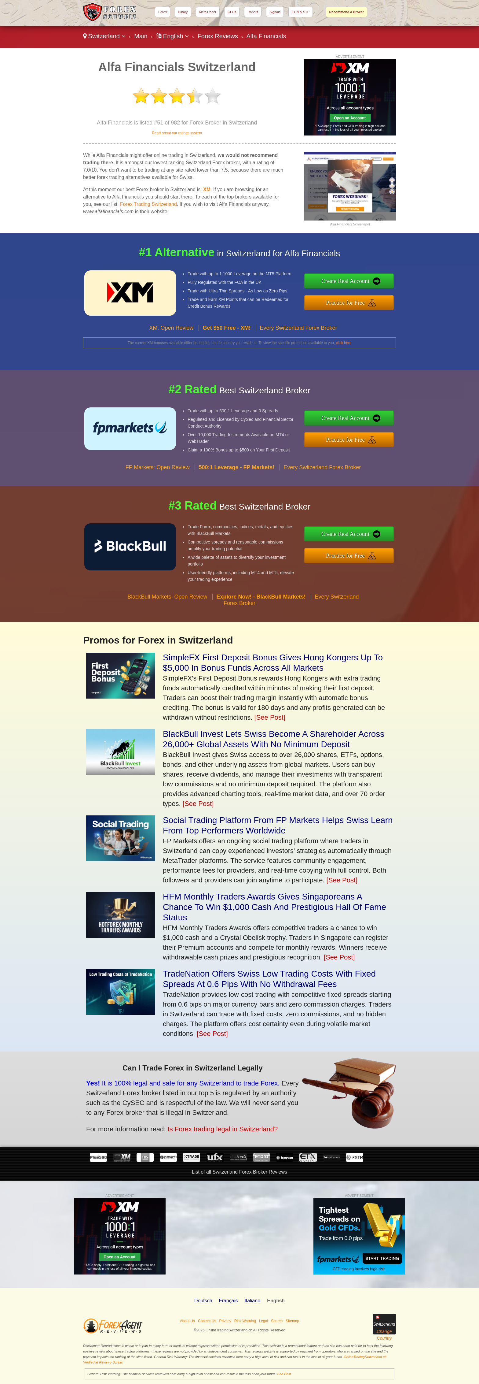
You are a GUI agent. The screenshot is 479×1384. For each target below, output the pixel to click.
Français (228, 1300)
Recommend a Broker (346, 12)
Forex (162, 12)
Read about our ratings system (177, 133)
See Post (284, 1374)
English (172, 36)
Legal (263, 1321)
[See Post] (270, 717)
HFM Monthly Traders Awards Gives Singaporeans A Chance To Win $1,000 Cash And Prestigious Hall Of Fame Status (274, 907)
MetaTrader (207, 12)
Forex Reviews (218, 36)
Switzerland (104, 36)
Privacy (225, 1321)
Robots (252, 12)
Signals (274, 12)
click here (344, 343)
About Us (187, 1321)
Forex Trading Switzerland (148, 204)
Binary (183, 12)
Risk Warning (245, 1321)
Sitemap (292, 1321)
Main (140, 36)
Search (277, 1321)
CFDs (232, 12)
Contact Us (207, 1321)
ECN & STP (300, 12)
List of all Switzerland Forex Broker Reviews (239, 1171)
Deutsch (203, 1300)
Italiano (252, 1300)
